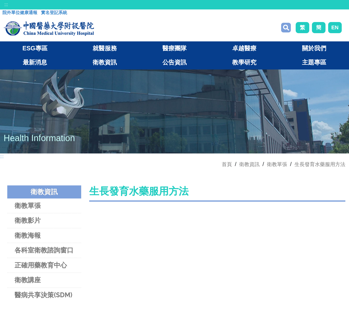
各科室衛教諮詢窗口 (44, 251)
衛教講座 (28, 281)
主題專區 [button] (314, 63)
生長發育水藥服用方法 (317, 165)
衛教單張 (271, 165)
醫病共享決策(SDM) (43, 296)
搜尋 (286, 28)
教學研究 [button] (244, 63)
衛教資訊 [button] (105, 63)
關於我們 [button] (314, 49)
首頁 (217, 165)
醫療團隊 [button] (174, 49)
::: (6, 4)
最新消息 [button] (35, 63)
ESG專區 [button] (34, 49)
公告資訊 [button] (174, 63)
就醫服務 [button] (105, 49)
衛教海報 (28, 236)
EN (335, 28)
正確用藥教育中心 (41, 266)
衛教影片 (28, 221)
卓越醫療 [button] (244, 49)
